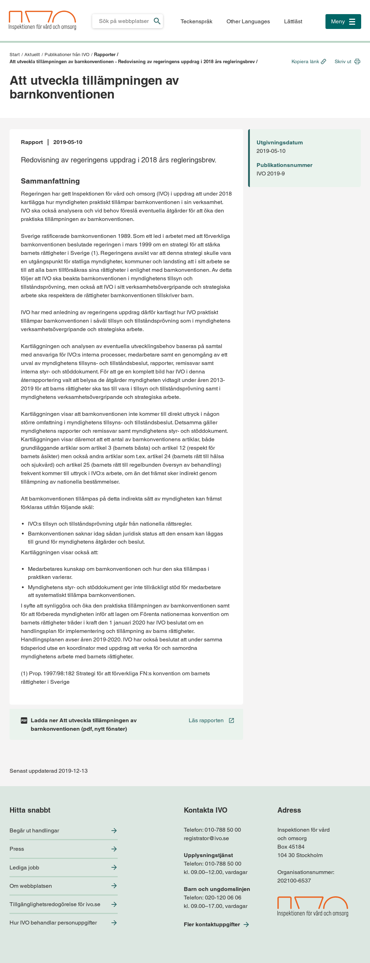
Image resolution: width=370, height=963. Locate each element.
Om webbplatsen (31, 886)
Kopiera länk (305, 61)
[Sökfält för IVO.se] (122, 21)
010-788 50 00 (223, 829)
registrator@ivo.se (206, 838)
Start (15, 54)
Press (17, 848)
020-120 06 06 (223, 897)
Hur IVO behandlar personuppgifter (53, 922)
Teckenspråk (196, 21)
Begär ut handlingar (34, 830)
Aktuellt (32, 54)
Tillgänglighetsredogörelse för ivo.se (55, 904)
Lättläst (293, 21)
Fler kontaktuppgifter (212, 924)
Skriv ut (343, 61)
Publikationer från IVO (67, 54)
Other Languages (248, 21)
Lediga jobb (24, 867)
